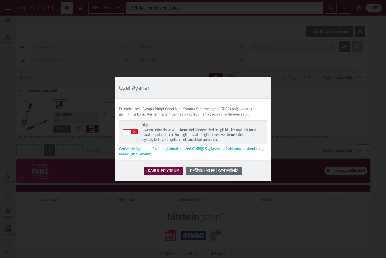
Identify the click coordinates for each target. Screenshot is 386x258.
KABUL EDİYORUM (163, 170)
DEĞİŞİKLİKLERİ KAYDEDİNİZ (214, 170)
